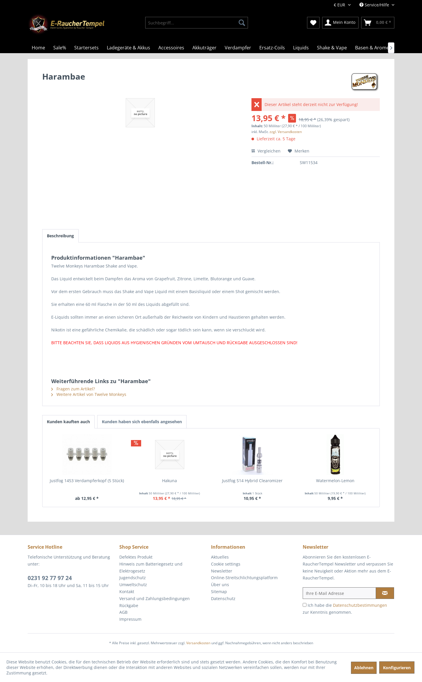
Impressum (130, 619)
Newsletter (221, 571)
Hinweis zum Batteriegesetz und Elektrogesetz (150, 567)
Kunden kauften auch (68, 421)
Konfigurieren (397, 667)
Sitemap (219, 591)
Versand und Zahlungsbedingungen (154, 598)
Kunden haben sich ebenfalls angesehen (142, 421)
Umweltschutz (133, 584)
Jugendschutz (132, 577)
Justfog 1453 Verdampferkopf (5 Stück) (87, 480)
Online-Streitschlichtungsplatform (244, 577)
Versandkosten (198, 642)
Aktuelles (220, 557)
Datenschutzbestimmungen (360, 605)
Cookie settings (225, 564)
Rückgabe (128, 605)
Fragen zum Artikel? (73, 389)
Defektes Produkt (136, 557)
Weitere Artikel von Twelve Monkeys (88, 394)
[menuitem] (196, 22)
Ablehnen (363, 667)
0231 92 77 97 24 (50, 578)
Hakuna (169, 480)
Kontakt (126, 591)
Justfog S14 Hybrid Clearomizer (252, 480)
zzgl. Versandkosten (285, 131)
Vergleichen (266, 151)
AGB (123, 612)
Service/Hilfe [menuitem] (374, 5)
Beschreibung (60, 235)
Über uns (220, 584)
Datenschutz (223, 598)
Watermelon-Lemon (335, 480)
